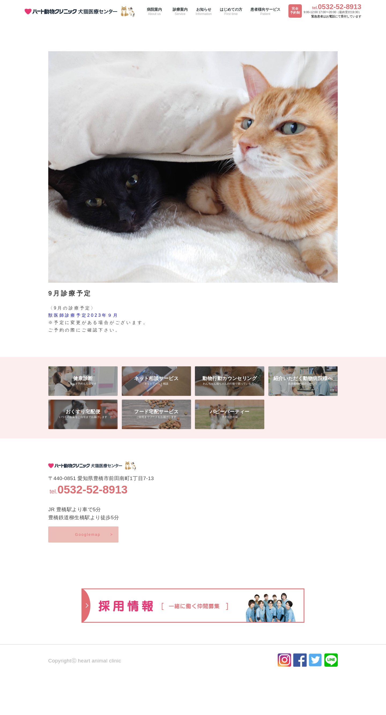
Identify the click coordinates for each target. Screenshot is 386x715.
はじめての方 (231, 11)
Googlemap (94, 534)
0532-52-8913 (339, 7)
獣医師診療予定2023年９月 (83, 315)
